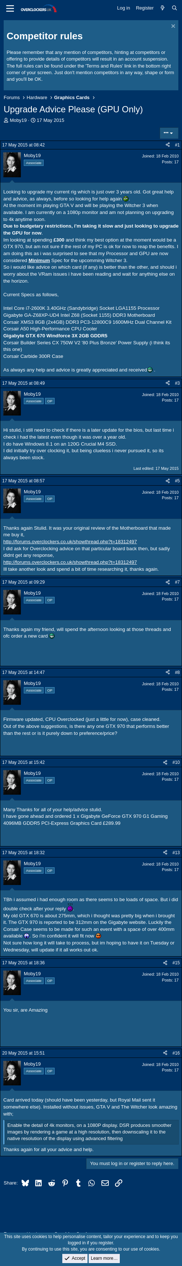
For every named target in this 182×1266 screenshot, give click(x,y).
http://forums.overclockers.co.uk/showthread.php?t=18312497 (70, 541)
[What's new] (163, 8)
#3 (177, 383)
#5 (177, 480)
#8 (177, 672)
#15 (176, 962)
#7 (177, 582)
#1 (177, 145)
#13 (176, 852)
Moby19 (18, 120)
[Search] (174, 8)
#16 (176, 1053)
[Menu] (10, 8)
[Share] (167, 145)
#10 (176, 762)
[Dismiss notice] (172, 27)
